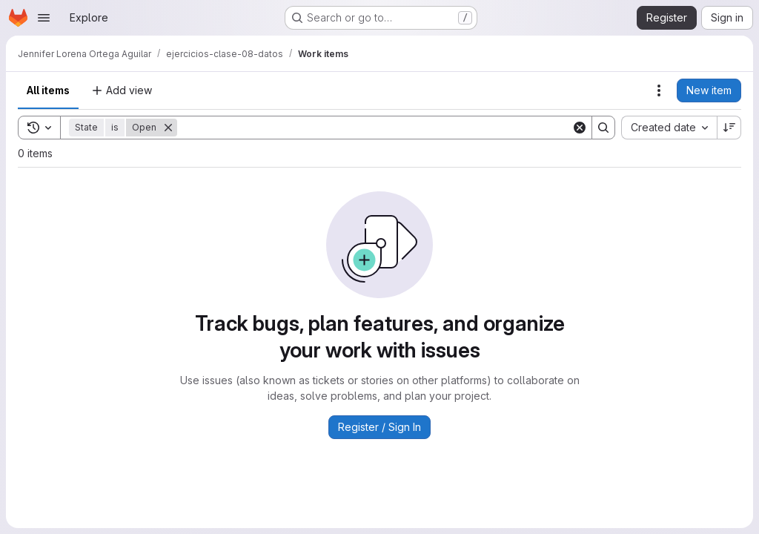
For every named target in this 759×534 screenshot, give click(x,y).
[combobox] (669, 127)
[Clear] (580, 127)
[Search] (374, 127)
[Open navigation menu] (44, 18)
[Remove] (168, 127)
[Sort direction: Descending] (729, 127)
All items (48, 90)
